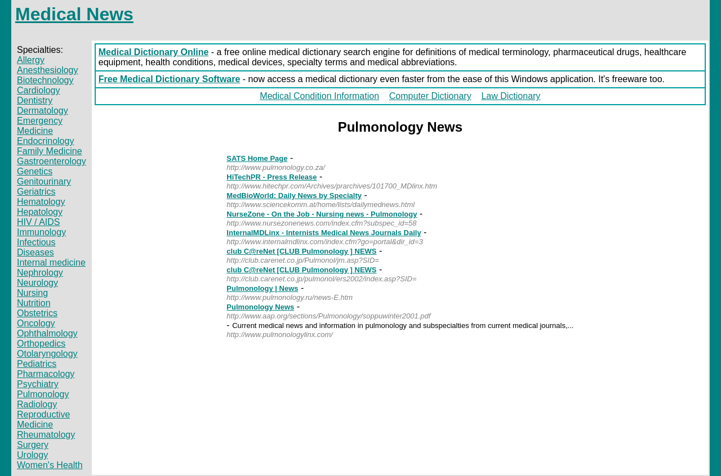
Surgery (32, 445)
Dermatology (42, 110)
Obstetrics (37, 313)
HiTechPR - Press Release (271, 177)
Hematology (41, 201)
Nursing (32, 293)
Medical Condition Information (319, 96)
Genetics (34, 171)
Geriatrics (36, 191)
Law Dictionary (510, 96)
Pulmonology (43, 394)
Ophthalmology (47, 333)
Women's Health (50, 465)
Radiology (37, 404)
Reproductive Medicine (43, 419)
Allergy (30, 60)
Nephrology (40, 272)
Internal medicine (51, 262)
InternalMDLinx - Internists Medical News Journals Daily (323, 232)
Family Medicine (49, 151)
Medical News (74, 14)
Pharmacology (45, 374)
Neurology (37, 283)
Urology (32, 455)
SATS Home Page (256, 158)
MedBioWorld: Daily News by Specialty (294, 195)
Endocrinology (45, 141)
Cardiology (38, 90)
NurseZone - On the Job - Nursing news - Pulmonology (321, 214)
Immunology (41, 232)
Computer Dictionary (430, 96)
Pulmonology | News (262, 288)
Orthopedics (41, 343)
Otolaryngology (47, 353)
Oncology (36, 323)
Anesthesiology (47, 70)
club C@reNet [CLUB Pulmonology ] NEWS (301, 251)
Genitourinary (44, 181)
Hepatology (40, 212)
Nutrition (34, 303)
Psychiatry (38, 384)
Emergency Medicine (40, 126)
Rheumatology (46, 434)
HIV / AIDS (38, 222)
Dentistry (34, 100)
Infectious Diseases (36, 247)
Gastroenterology (51, 161)
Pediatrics (36, 364)
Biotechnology (45, 80)
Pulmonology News (260, 307)
